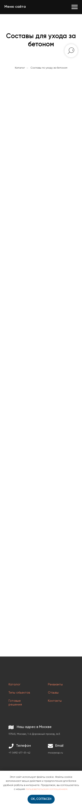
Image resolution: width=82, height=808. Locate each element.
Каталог (20, 68)
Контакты (55, 700)
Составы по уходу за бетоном (49, 68)
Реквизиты (55, 684)
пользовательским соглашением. (47, 789)
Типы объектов (19, 692)
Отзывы (53, 692)
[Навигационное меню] (75, 7)
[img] (19, 671)
